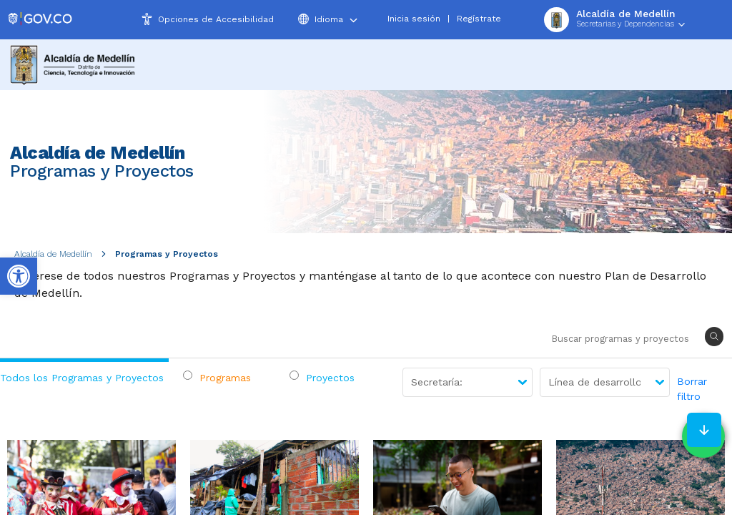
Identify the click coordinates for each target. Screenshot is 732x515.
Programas (225, 377)
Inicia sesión (413, 19)
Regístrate (479, 19)
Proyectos (330, 377)
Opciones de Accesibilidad (216, 19)
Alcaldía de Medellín (53, 254)
